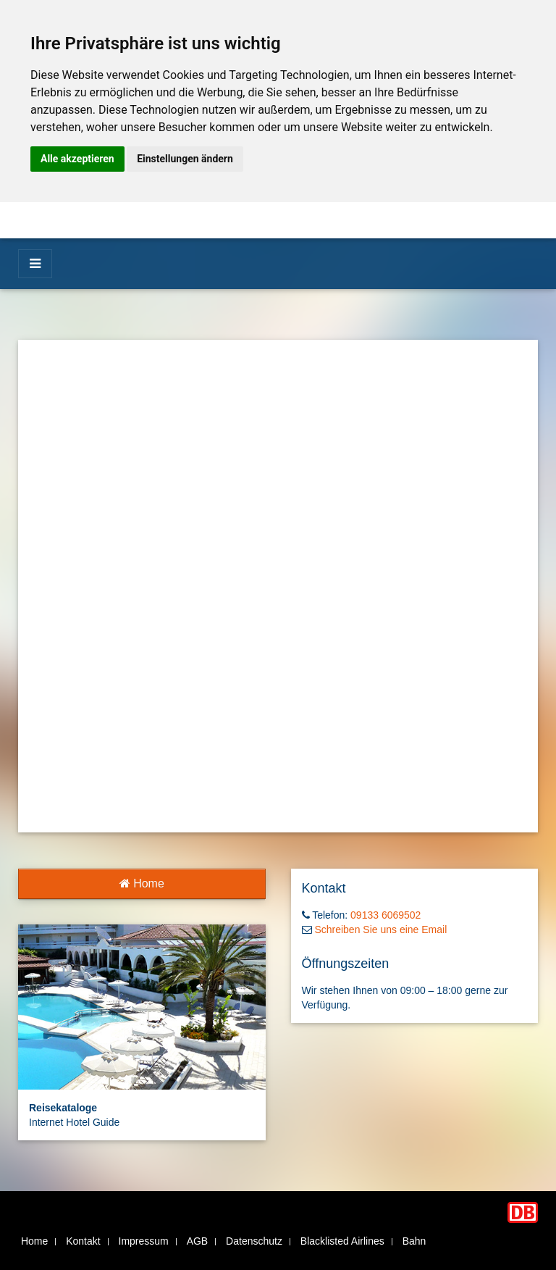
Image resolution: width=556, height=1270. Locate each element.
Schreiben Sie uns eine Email (380, 929)
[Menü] (35, 263)
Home (141, 883)
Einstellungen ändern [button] (185, 158)
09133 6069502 (385, 915)
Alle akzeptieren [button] (77, 158)
